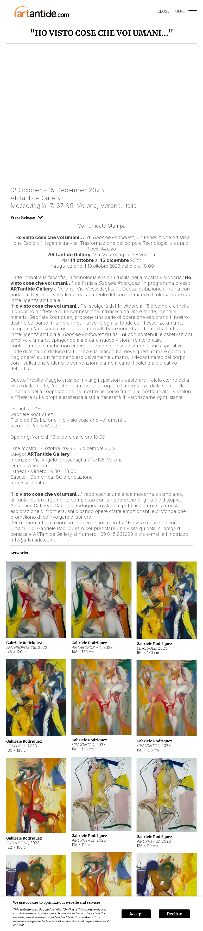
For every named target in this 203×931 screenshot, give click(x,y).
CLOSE (163, 11)
